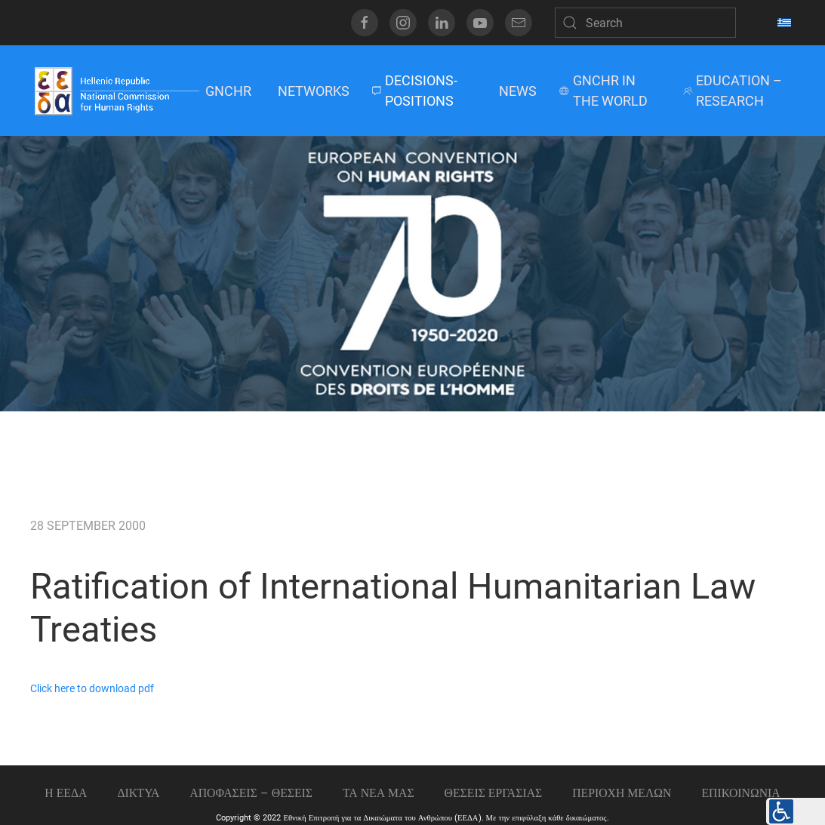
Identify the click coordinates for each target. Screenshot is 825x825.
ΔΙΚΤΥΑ (138, 793)
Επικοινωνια (740, 793)
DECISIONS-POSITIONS (414, 90)
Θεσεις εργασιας (494, 793)
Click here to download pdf (92, 688)
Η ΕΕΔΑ (66, 793)
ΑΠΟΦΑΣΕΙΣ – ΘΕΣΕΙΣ (250, 793)
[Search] (645, 23)
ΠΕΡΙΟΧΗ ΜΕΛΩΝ (621, 793)
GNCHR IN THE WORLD (603, 90)
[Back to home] (116, 90)
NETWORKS (313, 91)
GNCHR (228, 91)
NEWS (518, 91)
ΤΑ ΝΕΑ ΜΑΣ (378, 793)
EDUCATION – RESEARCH (732, 90)
